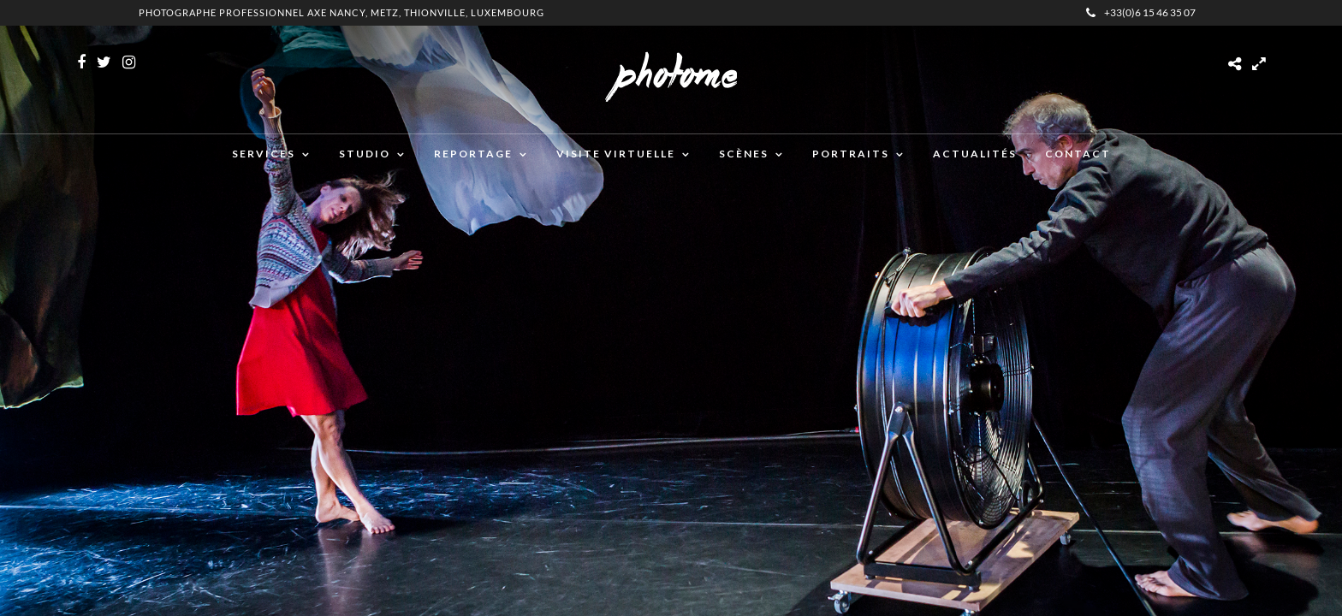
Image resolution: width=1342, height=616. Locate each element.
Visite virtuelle (615, 153)
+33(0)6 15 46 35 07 (1141, 12)
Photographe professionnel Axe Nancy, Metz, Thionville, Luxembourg (341, 12)
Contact (1078, 153)
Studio (364, 153)
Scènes (744, 153)
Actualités (975, 153)
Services (263, 153)
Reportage (473, 153)
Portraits (850, 153)
